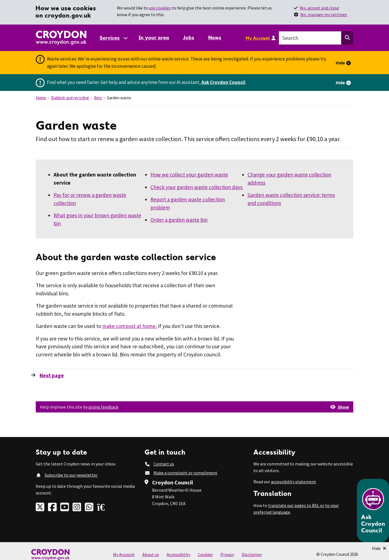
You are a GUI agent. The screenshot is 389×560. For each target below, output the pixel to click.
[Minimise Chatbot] (379, 548)
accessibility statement (293, 481)
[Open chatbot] (373, 510)
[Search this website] (347, 38)
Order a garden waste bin (179, 219)
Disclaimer (252, 554)
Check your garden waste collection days (196, 187)
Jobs (188, 37)
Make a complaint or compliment (185, 472)
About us (150, 554)
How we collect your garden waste (189, 174)
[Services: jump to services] (113, 38)
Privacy (227, 554)
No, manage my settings (323, 14)
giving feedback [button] (103, 407)
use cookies (160, 8)
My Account (258, 37)
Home (41, 97)
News (214, 37)
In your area (154, 37)
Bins (98, 97)
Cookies (205, 554)
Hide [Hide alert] (340, 63)
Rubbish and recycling (70, 97)
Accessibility (178, 554)
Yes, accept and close (319, 8)
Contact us (163, 464)
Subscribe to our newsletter (71, 475)
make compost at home (128, 326)
